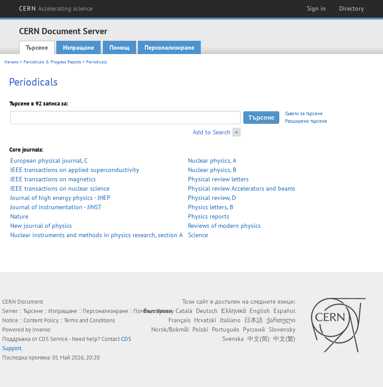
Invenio (41, 329)
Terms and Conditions (89, 320)
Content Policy (41, 320)
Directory (351, 8)
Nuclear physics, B (212, 170)
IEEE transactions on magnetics (53, 179)
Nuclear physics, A (212, 160)
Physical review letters (218, 179)
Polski (200, 329)
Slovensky (282, 329)
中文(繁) (284, 339)
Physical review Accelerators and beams (241, 188)
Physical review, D (212, 198)
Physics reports (208, 216)
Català (184, 311)
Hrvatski (205, 320)
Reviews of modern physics (224, 226)
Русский (254, 329)
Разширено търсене (306, 121)
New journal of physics (41, 226)
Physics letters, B (210, 207)
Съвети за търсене (304, 113)
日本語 (253, 320)
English (260, 311)
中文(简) (258, 339)
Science (198, 235)
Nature (19, 216)
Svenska (233, 339)
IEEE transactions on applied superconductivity (74, 170)
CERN (56, 8)
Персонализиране (169, 47)
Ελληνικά (233, 311)
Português (225, 329)
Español (284, 311)
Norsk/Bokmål (170, 329)
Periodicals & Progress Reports (52, 62)
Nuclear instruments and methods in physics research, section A (96, 235)
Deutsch (207, 311)
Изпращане (78, 47)
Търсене (37, 47)
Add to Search (212, 132)
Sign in (316, 8)
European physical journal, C (49, 160)
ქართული (280, 320)
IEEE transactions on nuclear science (59, 188)
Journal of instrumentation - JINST (56, 207)
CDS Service (53, 339)
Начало (11, 62)
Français (179, 320)
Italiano (230, 320)
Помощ (119, 47)
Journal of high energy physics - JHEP (60, 198)
